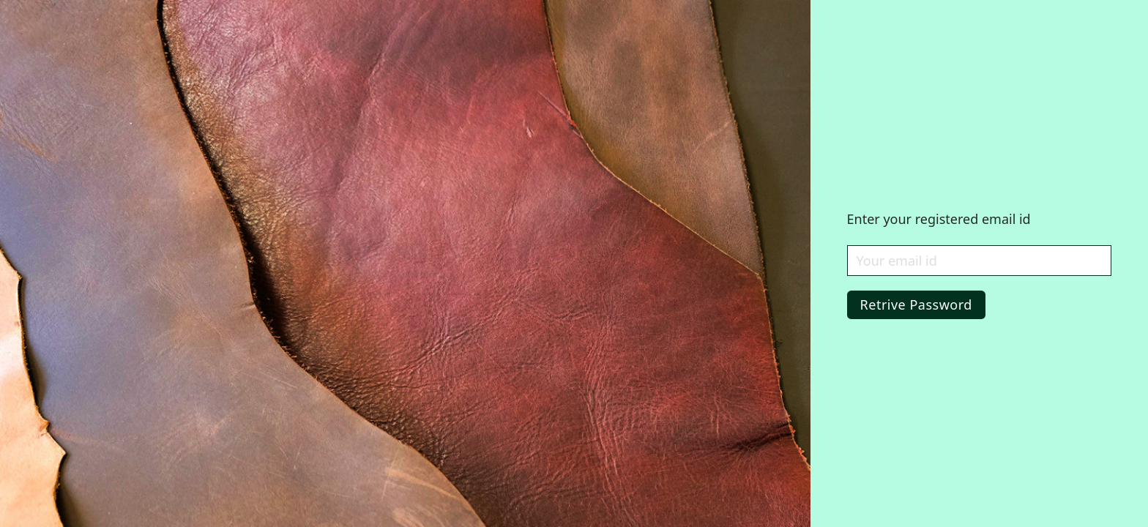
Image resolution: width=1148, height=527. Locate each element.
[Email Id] (979, 260)
